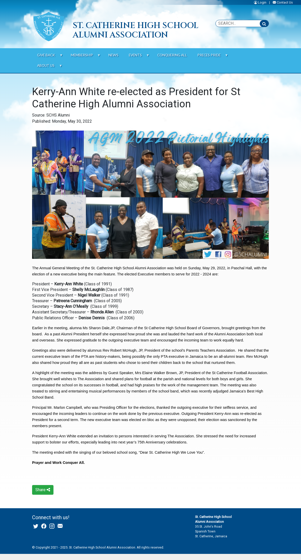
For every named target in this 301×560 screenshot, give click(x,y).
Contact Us (285, 2)
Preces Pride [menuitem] (210, 56)
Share (42, 489)
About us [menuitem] (47, 67)
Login (262, 2)
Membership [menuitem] (83, 56)
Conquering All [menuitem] (172, 55)
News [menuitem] (113, 55)
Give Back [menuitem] (47, 56)
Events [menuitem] (136, 56)
